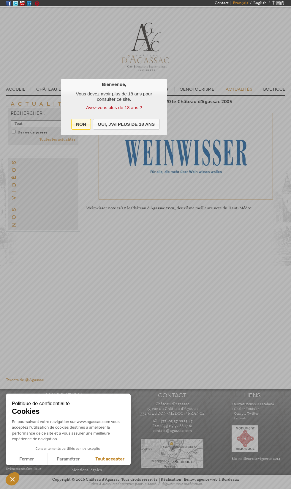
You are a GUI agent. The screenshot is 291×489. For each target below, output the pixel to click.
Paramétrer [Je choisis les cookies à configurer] (68, 459)
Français (240, 3)
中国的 (278, 3)
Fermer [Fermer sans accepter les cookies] (26, 459)
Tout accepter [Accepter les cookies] (109, 459)
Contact (222, 3)
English (260, 3)
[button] (81, 124)
